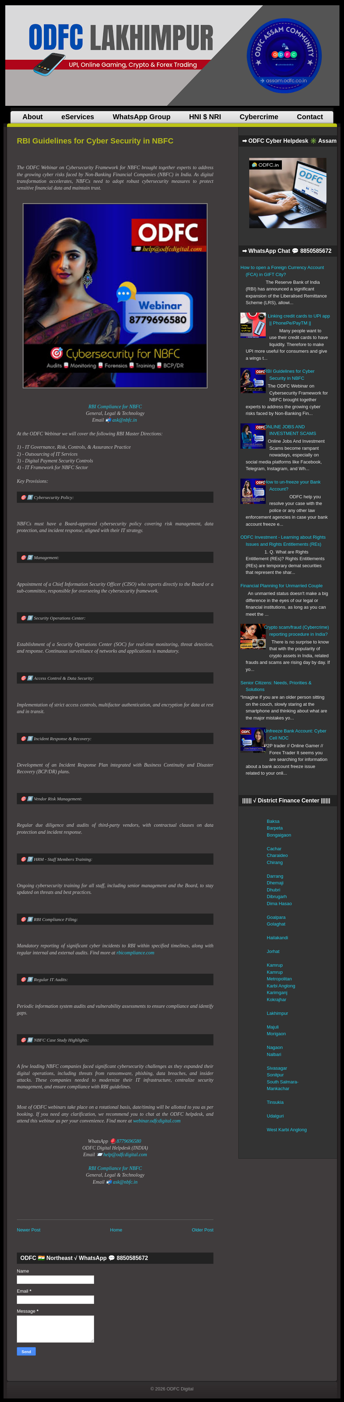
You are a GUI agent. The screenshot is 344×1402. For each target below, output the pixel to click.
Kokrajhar (276, 999)
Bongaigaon (279, 835)
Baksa (273, 821)
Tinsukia (275, 1102)
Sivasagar (277, 1068)
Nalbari (274, 1054)
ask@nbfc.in (124, 420)
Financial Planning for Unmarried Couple (281, 585)
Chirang (275, 862)
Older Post (202, 1230)
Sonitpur (275, 1074)
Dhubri (273, 889)
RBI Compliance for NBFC (115, 406)
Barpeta (275, 828)
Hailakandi (277, 937)
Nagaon (275, 1047)
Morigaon (276, 1033)
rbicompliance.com (135, 952)
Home (116, 1230)
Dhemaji (275, 882)
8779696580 (129, 1141)
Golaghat (276, 924)
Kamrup (275, 965)
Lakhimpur (277, 1013)
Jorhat (273, 951)
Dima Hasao (279, 903)
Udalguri (275, 1116)
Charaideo (277, 855)
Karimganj (277, 992)
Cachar (274, 848)
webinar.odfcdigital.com (156, 1120)
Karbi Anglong (281, 985)
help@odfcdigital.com (125, 1154)
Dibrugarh (277, 896)
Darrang (275, 876)
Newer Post (28, 1230)
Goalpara (276, 917)
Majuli (273, 1027)
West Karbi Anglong (287, 1129)
